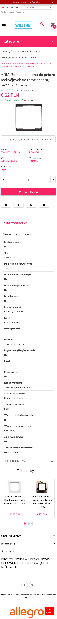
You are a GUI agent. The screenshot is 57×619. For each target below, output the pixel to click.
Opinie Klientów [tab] (14, 460)
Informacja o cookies (10, 595)
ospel (3, 169)
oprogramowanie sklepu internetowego (38, 595)
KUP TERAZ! (28, 191)
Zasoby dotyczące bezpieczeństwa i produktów (28, 139)
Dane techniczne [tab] (15, 223)
